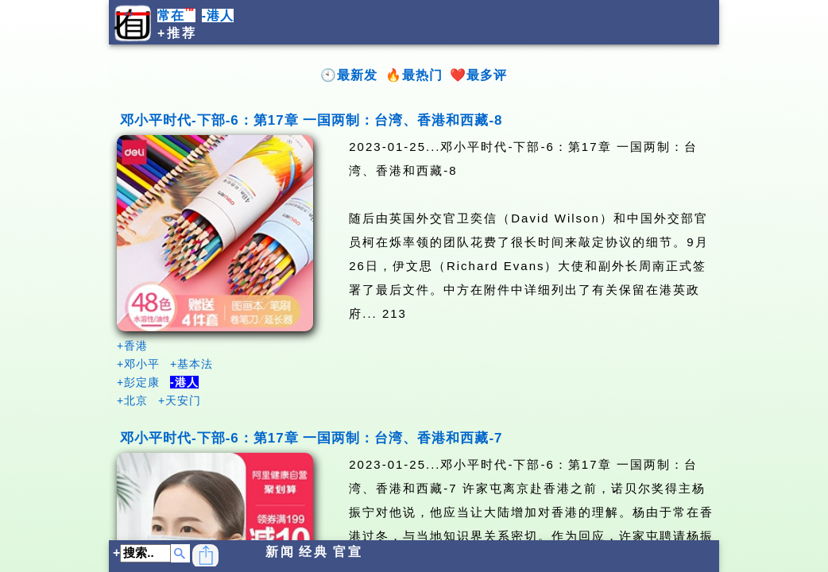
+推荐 (177, 33)
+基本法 (191, 364)
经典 (314, 551)
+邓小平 (138, 364)
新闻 (280, 551)
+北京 (132, 400)
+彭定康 (138, 382)
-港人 (218, 15)
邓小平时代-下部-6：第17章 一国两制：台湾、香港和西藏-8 (311, 120)
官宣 (348, 551)
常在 (176, 15)
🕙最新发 (348, 75)
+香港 (132, 345)
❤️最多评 (478, 75)
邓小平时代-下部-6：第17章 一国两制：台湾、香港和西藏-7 (311, 438)
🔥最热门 (414, 75)
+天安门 (179, 400)
